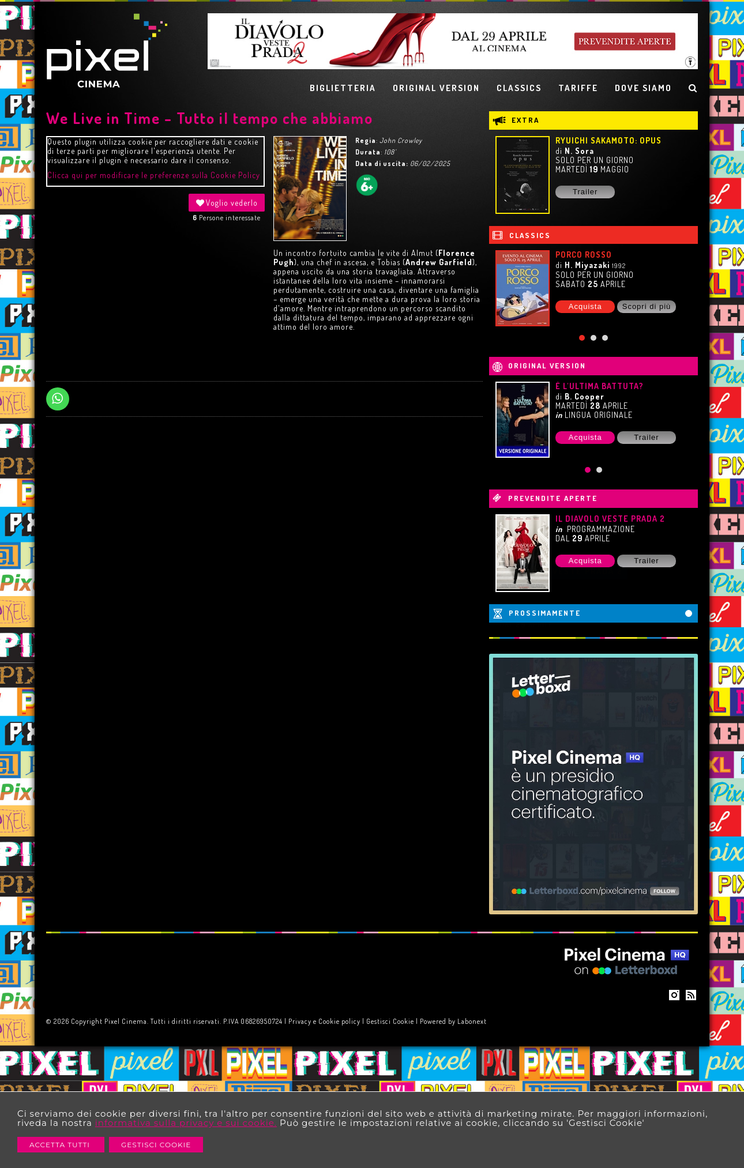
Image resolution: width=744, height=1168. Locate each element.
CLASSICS (519, 87)
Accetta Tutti (60, 1144)
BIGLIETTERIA (343, 87)
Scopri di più (646, 306)
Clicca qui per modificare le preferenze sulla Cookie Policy (153, 175)
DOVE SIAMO (643, 87)
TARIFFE (578, 87)
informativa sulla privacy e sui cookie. (186, 1122)
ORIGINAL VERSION (436, 87)
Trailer (585, 191)
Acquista (585, 306)
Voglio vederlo (227, 203)
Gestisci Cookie (156, 1144)
